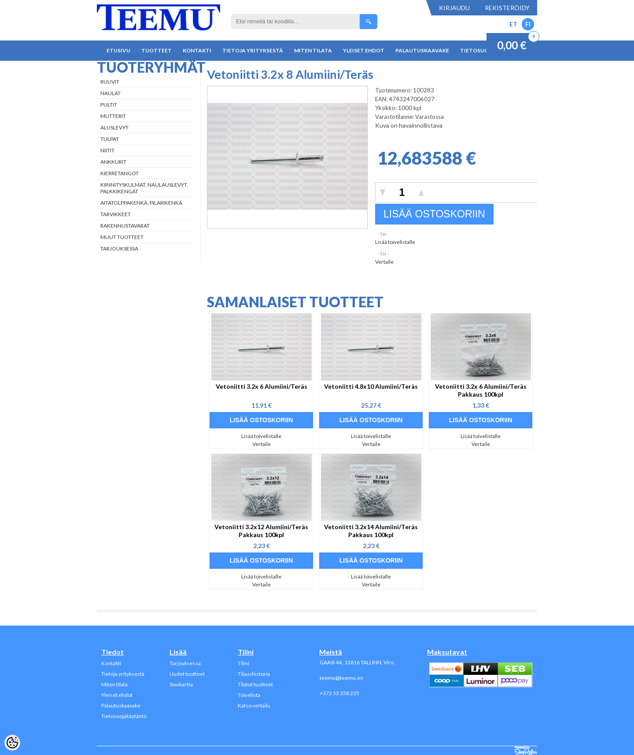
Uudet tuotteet (187, 673)
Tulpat (109, 139)
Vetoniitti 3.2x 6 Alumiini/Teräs (261, 386)
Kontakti (197, 50)
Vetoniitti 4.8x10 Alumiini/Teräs (371, 386)
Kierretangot (119, 173)
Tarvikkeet (115, 214)
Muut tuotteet (122, 237)
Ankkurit (113, 161)
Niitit (107, 150)
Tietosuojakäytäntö (124, 716)
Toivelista (249, 695)
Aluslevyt (114, 127)
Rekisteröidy (507, 7)
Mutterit (113, 116)
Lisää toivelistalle (395, 242)
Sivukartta (181, 684)
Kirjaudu (454, 7)
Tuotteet (156, 50)
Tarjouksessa (119, 248)
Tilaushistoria (254, 673)
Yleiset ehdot (363, 50)
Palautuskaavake (422, 50)
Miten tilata (313, 50)
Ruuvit (109, 81)
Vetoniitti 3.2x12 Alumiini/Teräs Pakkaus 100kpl (261, 530)
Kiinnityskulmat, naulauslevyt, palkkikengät (144, 188)
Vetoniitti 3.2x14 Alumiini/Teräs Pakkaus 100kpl (371, 530)
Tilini (243, 663)
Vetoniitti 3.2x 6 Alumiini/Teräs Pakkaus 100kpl (481, 390)
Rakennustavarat (125, 225)
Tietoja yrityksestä (252, 50)
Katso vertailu (254, 705)
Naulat (110, 93)
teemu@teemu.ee (341, 677)
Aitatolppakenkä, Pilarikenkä (141, 202)
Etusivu (118, 50)
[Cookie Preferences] (12, 743)
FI (528, 24)
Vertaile (384, 261)
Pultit (108, 104)
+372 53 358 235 (339, 693)
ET (513, 24)
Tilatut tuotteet (255, 684)
